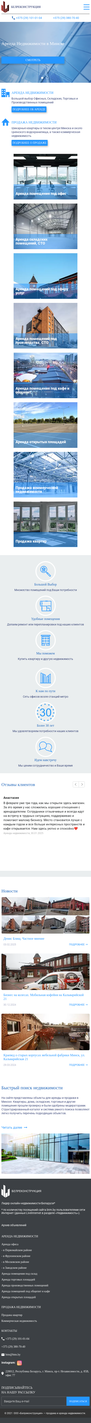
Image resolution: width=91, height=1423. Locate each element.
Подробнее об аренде (29, 109)
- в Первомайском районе (16, 1250)
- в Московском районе (15, 1261)
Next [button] (82, 784)
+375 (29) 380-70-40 (66, 17)
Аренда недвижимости (33, 92)
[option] (45, 52)
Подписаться (78, 1401)
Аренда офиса (9, 1244)
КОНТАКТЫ (9, 1330)
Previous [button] (76, 784)
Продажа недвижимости (34, 122)
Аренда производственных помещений (24, 1285)
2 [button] (47, 78)
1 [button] (42, 78)
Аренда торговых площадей (18, 1279)
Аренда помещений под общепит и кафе (25, 1291)
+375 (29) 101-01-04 (29, 17)
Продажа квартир (11, 1315)
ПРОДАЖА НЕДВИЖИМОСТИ (21, 1307)
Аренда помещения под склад (19, 1273)
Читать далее (11, 1127)
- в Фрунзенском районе (15, 1256)
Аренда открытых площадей (18, 1297)
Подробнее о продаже (30, 142)
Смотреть (33, 60)
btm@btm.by (12, 1354)
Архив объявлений (13, 1225)
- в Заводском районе (14, 1267)
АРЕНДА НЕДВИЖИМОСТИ (19, 1236)
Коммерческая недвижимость (19, 1320)
